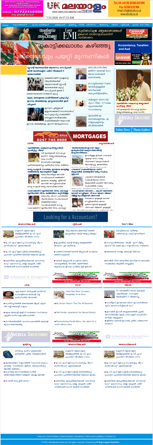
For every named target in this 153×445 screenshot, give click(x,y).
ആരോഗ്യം (103, 25)
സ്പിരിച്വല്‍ (124, 25)
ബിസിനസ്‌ (91, 25)
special (135, 25)
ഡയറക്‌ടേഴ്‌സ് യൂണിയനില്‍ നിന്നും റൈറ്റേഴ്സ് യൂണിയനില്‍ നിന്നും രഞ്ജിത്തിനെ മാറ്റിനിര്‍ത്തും (47, 192)
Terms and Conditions (95, 436)
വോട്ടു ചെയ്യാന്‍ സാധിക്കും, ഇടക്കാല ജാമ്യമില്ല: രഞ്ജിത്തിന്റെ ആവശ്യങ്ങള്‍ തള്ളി (48, 171)
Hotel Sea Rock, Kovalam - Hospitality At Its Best (78, 293)
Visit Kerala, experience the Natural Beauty (76, 312)
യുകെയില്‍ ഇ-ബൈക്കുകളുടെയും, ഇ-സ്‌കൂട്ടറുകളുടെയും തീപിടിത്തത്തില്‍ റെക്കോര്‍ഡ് (98, 122)
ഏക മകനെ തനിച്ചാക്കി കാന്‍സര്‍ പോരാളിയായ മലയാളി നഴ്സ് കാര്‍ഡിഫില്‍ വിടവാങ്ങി (30, 294)
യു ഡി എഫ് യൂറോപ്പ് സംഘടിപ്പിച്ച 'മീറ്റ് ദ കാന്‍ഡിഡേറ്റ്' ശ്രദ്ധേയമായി (23, 244)
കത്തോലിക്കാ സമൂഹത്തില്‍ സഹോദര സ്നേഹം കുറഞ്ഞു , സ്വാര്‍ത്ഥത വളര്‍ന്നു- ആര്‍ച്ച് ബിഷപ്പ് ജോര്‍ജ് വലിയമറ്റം (26, 366)
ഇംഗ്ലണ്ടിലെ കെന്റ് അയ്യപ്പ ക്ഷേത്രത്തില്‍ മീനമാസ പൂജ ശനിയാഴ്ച (73, 244)
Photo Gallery (142, 129)
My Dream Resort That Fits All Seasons (74, 303)
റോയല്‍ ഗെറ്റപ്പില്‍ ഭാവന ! (17, 381)
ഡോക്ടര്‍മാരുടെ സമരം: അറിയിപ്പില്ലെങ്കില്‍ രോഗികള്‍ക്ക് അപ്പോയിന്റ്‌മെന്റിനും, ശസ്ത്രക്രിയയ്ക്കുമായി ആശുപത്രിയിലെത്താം (99, 92)
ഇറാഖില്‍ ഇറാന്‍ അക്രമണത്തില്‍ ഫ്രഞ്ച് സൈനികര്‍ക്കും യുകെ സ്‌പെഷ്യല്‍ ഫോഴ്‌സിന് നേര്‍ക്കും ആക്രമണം (126, 315)
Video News (123, 129)
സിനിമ (81, 25)
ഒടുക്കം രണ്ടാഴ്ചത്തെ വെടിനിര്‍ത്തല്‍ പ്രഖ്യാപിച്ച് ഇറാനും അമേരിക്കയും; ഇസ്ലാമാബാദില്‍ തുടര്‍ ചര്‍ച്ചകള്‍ (47, 101)
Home (6, 25)
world (77, 285)
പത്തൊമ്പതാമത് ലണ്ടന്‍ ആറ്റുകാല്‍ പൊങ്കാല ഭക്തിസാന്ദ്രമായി (75, 253)
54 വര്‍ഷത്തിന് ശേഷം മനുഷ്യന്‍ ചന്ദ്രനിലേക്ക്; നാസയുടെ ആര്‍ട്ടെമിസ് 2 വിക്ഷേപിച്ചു (130, 294)
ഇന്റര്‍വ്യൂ (72, 25)
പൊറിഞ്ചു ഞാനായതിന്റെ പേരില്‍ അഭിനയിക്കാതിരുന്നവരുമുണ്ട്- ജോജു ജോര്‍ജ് (24, 374)
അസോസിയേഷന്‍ (26, 224)
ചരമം (27, 285)
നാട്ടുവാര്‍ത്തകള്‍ (20, 25)
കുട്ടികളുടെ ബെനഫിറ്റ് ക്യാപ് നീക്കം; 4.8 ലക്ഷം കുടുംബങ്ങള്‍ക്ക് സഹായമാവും (99, 105)
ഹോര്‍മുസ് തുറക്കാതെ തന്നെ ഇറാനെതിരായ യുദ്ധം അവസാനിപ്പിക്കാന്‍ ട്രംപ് (126, 304)
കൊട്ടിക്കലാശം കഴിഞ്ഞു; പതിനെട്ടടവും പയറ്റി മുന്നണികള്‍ (130, 232)
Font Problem (53, 436)
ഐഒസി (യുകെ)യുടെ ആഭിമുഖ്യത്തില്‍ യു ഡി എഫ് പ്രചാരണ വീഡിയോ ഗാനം (27, 233)
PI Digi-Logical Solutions (107, 442)
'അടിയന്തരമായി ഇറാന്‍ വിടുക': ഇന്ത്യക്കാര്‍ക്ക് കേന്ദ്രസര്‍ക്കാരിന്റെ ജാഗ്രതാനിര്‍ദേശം (86, 150)
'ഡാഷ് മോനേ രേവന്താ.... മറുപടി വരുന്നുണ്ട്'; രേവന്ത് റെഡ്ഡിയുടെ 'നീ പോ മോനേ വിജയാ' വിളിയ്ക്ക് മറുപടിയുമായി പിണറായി (92, 193)
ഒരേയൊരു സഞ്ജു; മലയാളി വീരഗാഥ (123, 251)
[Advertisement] (76, 409)
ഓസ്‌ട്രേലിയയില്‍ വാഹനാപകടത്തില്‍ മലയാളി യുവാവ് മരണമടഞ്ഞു (26, 323)
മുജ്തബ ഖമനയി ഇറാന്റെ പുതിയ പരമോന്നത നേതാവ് (126, 322)
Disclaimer (79, 436)
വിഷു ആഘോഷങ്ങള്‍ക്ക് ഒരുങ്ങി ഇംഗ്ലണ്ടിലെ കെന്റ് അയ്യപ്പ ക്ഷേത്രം (80, 232)
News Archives (67, 436)
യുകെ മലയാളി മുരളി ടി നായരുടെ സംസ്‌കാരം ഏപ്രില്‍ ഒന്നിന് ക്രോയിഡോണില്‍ (25, 314)
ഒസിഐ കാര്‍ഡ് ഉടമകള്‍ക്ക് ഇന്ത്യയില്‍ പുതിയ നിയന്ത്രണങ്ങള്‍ (30, 353)
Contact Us (110, 436)
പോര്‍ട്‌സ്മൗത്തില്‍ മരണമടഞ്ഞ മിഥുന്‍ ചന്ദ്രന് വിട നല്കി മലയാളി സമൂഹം (25, 305)
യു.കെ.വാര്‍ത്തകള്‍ (40, 25)
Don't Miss (144, 25)
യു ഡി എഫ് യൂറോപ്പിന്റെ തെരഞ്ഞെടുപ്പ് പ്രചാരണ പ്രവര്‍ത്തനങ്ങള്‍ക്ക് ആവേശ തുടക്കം (24, 253)
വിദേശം (114, 25)
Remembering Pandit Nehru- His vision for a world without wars (75, 323)
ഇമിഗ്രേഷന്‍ (60, 25)
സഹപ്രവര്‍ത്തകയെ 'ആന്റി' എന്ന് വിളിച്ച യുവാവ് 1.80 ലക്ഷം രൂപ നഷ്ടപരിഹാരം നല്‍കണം (127, 244)
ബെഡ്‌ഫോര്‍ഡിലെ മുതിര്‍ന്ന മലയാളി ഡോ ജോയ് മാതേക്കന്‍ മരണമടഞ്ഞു (99, 72)
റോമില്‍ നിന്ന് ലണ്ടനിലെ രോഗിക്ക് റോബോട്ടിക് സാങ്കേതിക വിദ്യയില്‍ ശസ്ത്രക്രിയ (127, 262)
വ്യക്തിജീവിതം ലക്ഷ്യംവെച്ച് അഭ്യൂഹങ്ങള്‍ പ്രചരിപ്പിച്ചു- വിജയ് (45, 149)
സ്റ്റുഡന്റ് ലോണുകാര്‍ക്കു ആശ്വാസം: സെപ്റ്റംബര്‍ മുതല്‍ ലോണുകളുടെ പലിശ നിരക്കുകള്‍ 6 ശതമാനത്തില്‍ (49, 71)
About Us (41, 436)
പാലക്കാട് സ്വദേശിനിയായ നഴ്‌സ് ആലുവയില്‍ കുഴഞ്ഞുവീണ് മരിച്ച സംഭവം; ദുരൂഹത (89, 172)
